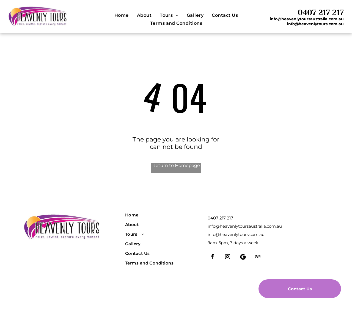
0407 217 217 (321, 12)
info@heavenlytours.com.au (236, 234)
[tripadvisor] (258, 257)
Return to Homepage (176, 165)
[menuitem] (121, 15)
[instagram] (228, 257)
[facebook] (213, 257)
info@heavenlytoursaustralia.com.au (245, 226)
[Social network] (243, 257)
